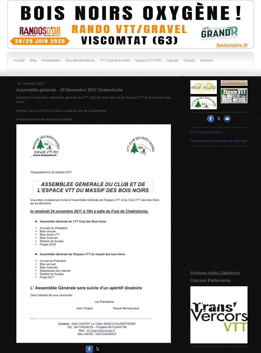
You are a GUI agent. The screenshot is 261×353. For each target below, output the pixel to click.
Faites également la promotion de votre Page (218, 140)
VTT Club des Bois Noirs (206, 132)
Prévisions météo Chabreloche (215, 273)
